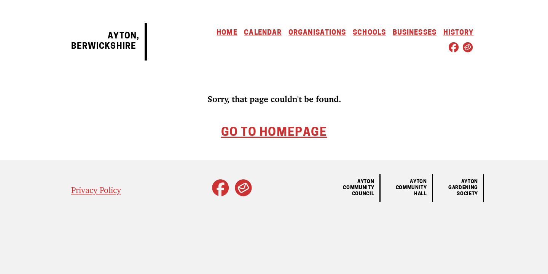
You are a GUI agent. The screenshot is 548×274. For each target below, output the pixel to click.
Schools (369, 33)
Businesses (414, 33)
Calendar (263, 33)
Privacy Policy (96, 188)
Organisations (317, 33)
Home (227, 33)
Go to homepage (274, 133)
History (458, 33)
